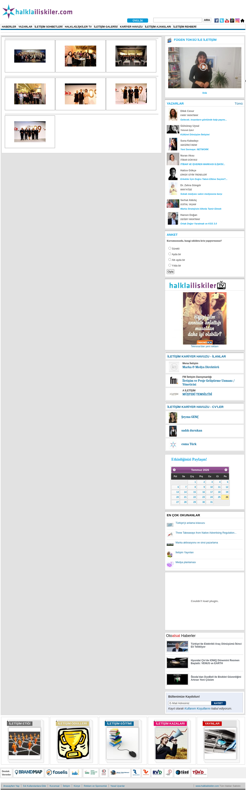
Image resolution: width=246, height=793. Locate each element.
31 (211, 502)
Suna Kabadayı (189, 140)
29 (194, 502)
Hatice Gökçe (188, 170)
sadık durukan (191, 430)
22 (194, 497)
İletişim (66, 786)
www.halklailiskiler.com (207, 786)
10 (211, 487)
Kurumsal (54, 786)
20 (177, 497)
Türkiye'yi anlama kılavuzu (190, 522)
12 (227, 487)
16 (203, 492)
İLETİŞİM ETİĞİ (19, 723)
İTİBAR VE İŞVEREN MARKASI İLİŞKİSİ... (202, 164)
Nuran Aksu (187, 155)
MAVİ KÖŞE (186, 189)
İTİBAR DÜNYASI (188, 160)
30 (203, 502)
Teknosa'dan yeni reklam (205, 346)
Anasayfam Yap (11, 786)
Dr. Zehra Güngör (190, 185)
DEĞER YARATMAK (190, 219)
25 (219, 497)
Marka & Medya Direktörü (200, 367)
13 (177, 492)
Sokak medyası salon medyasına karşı (201, 194)
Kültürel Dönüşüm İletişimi (194, 134)
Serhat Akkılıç (188, 200)
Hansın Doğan (188, 215)
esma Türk (188, 444)
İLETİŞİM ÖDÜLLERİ (72, 723)
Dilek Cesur (187, 111)
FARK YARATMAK (189, 115)
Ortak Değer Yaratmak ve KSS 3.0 (198, 223)
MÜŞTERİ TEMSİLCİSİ (197, 394)
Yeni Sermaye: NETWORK (194, 149)
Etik (204, 92)
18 (219, 492)
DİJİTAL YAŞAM (188, 204)
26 (227, 497)
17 (211, 492)
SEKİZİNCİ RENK (188, 145)
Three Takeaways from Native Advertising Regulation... (206, 532)
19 (227, 492)
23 (203, 497)
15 (194, 492)
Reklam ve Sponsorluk (95, 786)
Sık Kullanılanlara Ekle (34, 786)
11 (219, 487)
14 (185, 492)
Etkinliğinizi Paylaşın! (189, 459)
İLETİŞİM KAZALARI (170, 723)
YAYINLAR (212, 723)
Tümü (239, 103)
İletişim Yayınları (185, 552)
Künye (77, 786)
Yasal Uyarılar (117, 786)
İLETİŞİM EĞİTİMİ (119, 723)
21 (185, 497)
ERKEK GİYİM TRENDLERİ (193, 175)
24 (211, 497)
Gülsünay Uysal (189, 125)
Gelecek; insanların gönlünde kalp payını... (203, 119)
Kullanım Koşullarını (197, 708)
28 (185, 502)
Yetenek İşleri (187, 130)
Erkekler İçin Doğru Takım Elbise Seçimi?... (203, 179)
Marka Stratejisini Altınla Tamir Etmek (200, 209)
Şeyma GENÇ (190, 417)
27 (177, 502)
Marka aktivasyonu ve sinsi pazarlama (197, 542)
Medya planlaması (186, 562)
